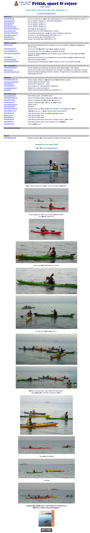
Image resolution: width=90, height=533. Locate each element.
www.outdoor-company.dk (12, 53)
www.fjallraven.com (10, 111)
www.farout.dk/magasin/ (11, 82)
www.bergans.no (9, 124)
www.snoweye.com (10, 31)
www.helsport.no (9, 117)
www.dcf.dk (7, 90)
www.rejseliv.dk (8, 84)
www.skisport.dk (9, 23)
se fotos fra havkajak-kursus (46, 13)
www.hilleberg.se (9, 113)
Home (42, 6)
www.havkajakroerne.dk (11, 61)
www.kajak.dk (8, 57)
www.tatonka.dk (9, 119)
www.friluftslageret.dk (10, 97)
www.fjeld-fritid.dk (9, 100)
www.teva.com (8, 115)
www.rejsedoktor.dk (10, 137)
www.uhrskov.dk (9, 18)
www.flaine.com (9, 37)
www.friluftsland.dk (10, 96)
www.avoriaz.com (9, 39)
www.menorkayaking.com (12, 72)
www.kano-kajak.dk (10, 59)
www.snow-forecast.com (11, 28)
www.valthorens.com (10, 35)
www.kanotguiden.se (10, 67)
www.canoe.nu (8, 70)
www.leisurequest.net (10, 108)
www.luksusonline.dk (10, 88)
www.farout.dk (8, 45)
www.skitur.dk (8, 25)
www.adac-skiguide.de (11, 33)
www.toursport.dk (9, 102)
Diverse (6, 136)
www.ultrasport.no (9, 85)
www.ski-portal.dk (9, 21)
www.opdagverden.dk (10, 79)
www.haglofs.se (9, 121)
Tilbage (47, 6)
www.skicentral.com (10, 26)
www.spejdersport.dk (10, 104)
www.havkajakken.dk (10, 51)
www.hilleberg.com (57, 113)
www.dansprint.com (10, 49)
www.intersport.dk (9, 106)
